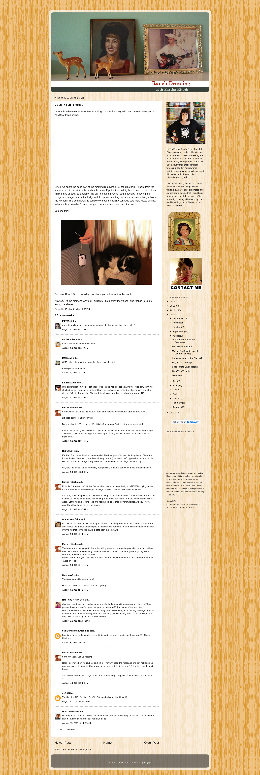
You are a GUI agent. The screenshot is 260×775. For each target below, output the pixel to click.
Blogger (148, 762)
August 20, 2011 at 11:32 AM (76, 723)
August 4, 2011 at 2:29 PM (75, 372)
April (175, 394)
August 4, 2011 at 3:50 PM (75, 472)
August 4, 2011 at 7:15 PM (75, 590)
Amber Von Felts (71, 519)
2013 (173, 306)
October (177, 327)
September (178, 331)
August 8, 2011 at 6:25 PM (75, 642)
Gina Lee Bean (70, 711)
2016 (173, 301)
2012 (173, 310)
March (176, 398)
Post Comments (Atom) (80, 749)
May (175, 389)
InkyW (65, 321)
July (175, 381)
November (178, 322)
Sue (147, 301)
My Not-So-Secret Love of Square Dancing (185, 352)
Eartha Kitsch (69, 407)
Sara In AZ (67, 575)
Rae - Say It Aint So (72, 600)
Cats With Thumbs (181, 371)
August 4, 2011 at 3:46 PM (75, 441)
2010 (173, 412)
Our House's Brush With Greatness (184, 341)
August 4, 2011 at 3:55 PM (75, 509)
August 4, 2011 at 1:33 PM (75, 329)
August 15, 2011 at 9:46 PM (76, 701)
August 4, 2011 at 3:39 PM (75, 397)
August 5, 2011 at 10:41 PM (76, 621)
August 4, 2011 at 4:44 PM (75, 565)
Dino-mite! (177, 375)
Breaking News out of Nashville (187, 358)
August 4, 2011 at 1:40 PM (75, 348)
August (176, 336)
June (175, 385)
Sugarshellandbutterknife (75, 631)
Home (107, 742)
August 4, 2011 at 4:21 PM (75, 534)
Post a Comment (67, 729)
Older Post (151, 742)
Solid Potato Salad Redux (185, 367)
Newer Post (63, 742)
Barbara (66, 358)
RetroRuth (67, 451)
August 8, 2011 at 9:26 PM (75, 683)
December (178, 318)
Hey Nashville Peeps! (182, 362)
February (177, 403)
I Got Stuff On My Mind (115, 111)
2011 (173, 314)
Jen (64, 693)
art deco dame (69, 339)
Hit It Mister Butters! (182, 346)
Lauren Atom (69, 382)
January (177, 407)
